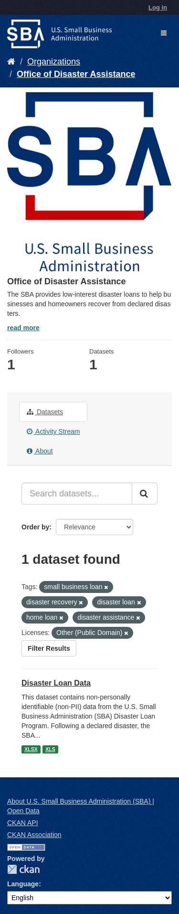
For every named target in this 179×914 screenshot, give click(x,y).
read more (23, 328)
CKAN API (22, 823)
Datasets (45, 412)
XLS (50, 749)
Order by (35, 527)
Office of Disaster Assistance (76, 74)
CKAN (23, 869)
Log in (157, 7)
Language (23, 884)
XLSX (30, 749)
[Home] (11, 61)
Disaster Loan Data (56, 683)
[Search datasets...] (76, 494)
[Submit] (145, 494)
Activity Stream (53, 431)
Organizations (53, 61)
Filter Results (49, 648)
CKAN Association (34, 835)
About (40, 451)
